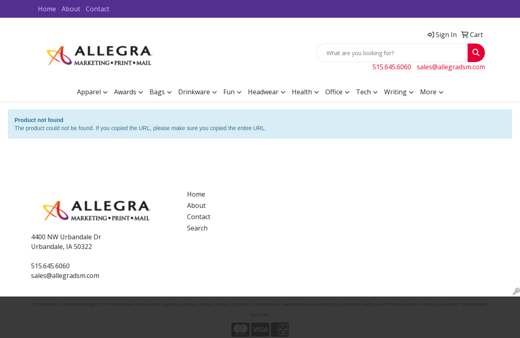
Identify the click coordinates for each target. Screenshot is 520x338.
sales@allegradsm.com (451, 66)
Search (197, 228)
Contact (97, 8)
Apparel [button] (89, 91)
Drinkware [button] (194, 91)
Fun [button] (229, 91)
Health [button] (302, 91)
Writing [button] (395, 91)
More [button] (428, 91)
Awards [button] (125, 91)
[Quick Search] (392, 53)
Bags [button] (157, 91)
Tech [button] (363, 91)
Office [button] (334, 91)
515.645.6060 (391, 66)
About (71, 8)
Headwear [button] (263, 91)
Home (47, 8)
